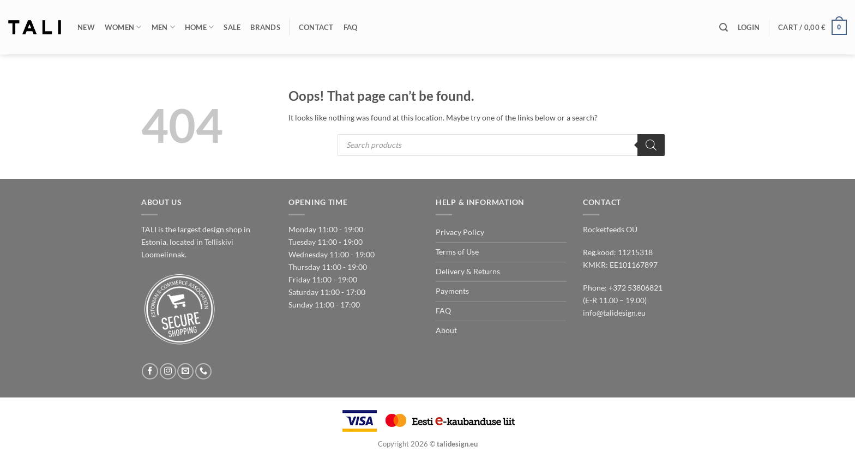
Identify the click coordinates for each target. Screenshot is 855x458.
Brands (265, 27)
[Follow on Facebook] (150, 371)
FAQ (351, 27)
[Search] (723, 27)
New (86, 27)
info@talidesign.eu (614, 312)
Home (199, 27)
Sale (232, 27)
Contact (316, 27)
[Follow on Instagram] (168, 371)
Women (123, 27)
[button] (749, 27)
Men (163, 27)
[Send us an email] (185, 371)
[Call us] (203, 371)
